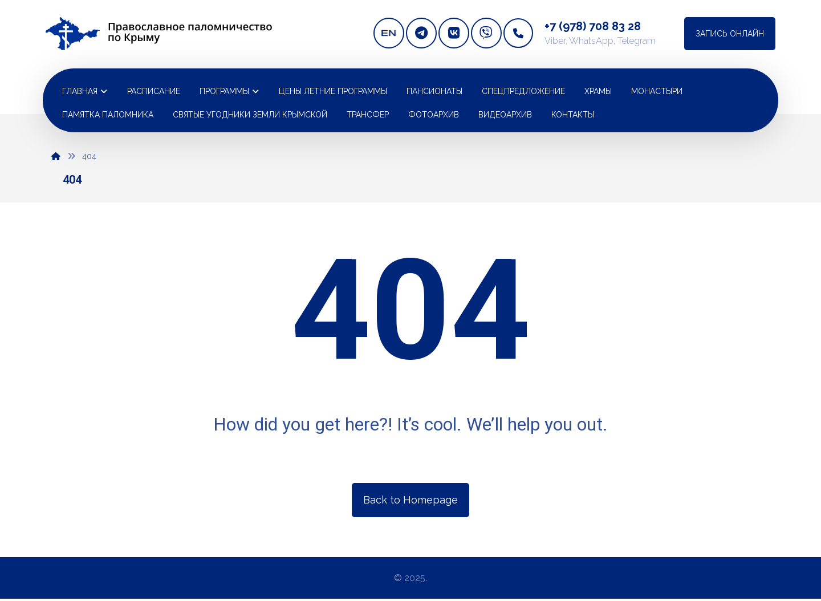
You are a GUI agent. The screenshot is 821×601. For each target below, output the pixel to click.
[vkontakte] (453, 33)
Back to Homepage (410, 500)
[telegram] (421, 33)
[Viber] (486, 33)
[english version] (388, 33)
